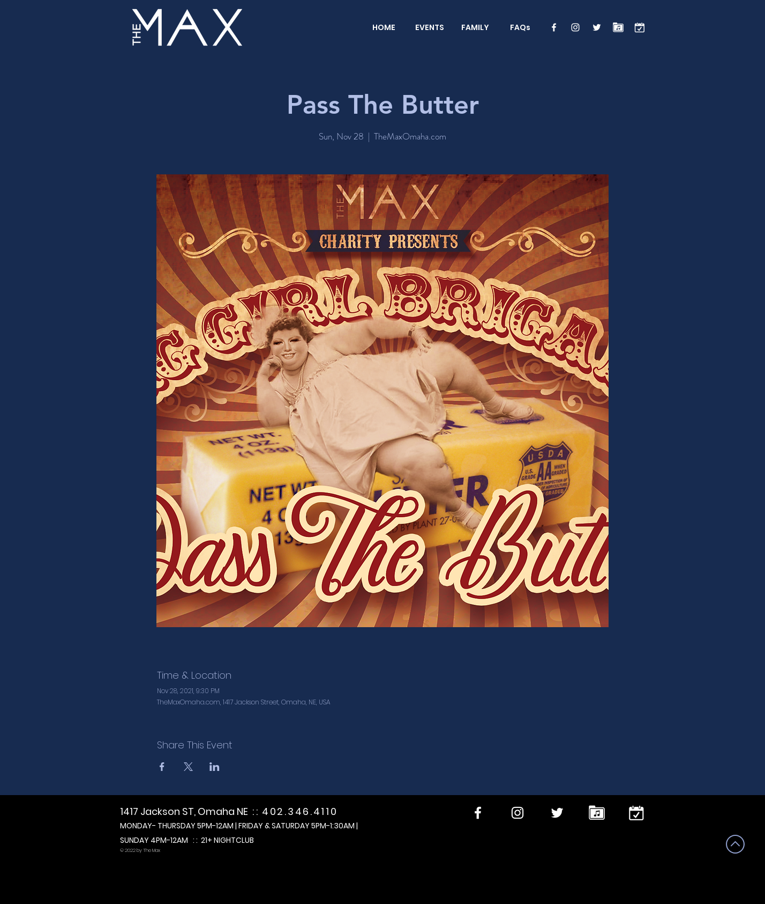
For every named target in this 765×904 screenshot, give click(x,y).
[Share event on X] (188, 766)
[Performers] (618, 27)
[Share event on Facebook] (162, 766)
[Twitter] (596, 27)
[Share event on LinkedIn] (214, 766)
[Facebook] (554, 27)
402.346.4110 (300, 811)
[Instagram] (575, 27)
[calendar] (639, 27)
